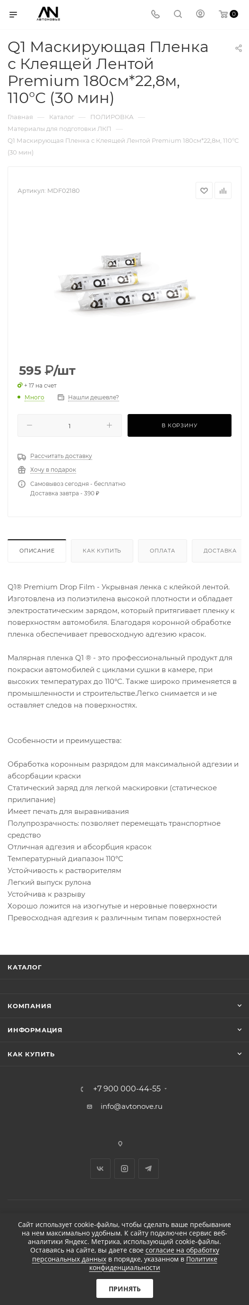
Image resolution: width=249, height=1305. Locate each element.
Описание (36, 550)
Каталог (25, 967)
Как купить (102, 550)
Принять (125, 1288)
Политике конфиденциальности (153, 1263)
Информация (35, 1030)
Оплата (162, 550)
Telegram (148, 1168)
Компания (30, 1006)
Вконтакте (100, 1168)
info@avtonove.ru (132, 1106)
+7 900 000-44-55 (127, 1089)
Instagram (124, 1168)
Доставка (220, 550)
